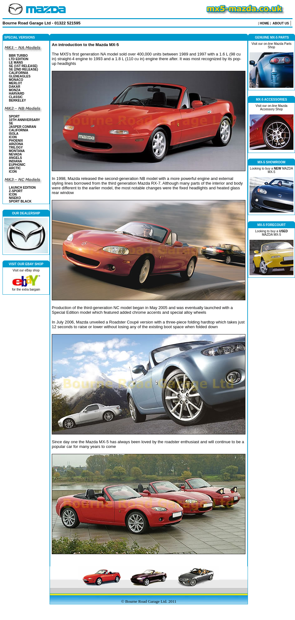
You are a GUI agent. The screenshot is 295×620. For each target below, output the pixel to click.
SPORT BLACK (20, 201)
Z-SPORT (16, 191)
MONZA (14, 90)
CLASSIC (16, 97)
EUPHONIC (17, 164)
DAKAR (14, 86)
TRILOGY (16, 147)
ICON (13, 137)
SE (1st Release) (23, 66)
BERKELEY (17, 100)
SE (11, 123)
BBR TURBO (18, 55)
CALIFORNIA (18, 73)
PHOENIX (16, 140)
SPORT (14, 116)
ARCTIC (15, 168)
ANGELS (15, 158)
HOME (264, 23)
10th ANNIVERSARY (24, 120)
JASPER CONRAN (22, 127)
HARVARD (16, 93)
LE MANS (16, 62)
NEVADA (15, 154)
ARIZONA (16, 144)
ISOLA (14, 133)
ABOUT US (281, 23)
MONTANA (16, 151)
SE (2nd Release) (23, 69)
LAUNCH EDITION (22, 187)
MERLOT (15, 83)
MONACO (16, 79)
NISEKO (15, 198)
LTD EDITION (18, 59)
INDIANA (15, 161)
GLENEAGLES (19, 76)
